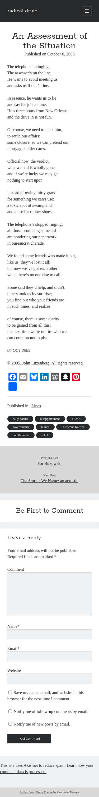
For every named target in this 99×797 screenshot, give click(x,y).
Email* (13, 648)
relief (44, 435)
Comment (15, 569)
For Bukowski (49, 463)
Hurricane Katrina (73, 427)
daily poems (20, 419)
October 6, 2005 (61, 54)
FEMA (76, 419)
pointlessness (21, 435)
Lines (36, 406)
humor (45, 427)
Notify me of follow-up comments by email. (51, 711)
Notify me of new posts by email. (42, 724)
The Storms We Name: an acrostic (49, 481)
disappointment (50, 419)
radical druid (22, 11)
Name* (13, 626)
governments (21, 427)
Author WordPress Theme (36, 792)
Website (14, 670)
